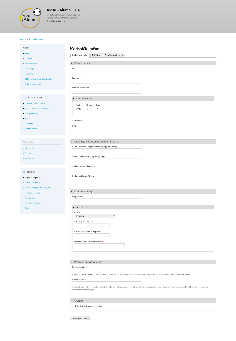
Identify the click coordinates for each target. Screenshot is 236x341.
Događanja (29, 74)
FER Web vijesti (31, 64)
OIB (74, 126)
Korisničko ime (79, 267)
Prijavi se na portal (32, 177)
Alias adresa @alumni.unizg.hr (37, 188)
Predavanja (29, 69)
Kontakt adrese (31, 129)
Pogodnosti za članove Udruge (37, 108)
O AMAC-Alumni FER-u (35, 103)
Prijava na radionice (33, 84)
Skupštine (29, 124)
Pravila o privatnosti (33, 203)
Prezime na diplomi (80, 88)
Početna (22, 39)
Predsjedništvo (31, 113)
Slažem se (205, 337)
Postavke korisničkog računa (88, 262)
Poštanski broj (80, 241)
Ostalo (27, 208)
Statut (27, 118)
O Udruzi (28, 59)
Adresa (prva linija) (83, 222)
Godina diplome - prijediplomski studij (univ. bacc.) (94, 146)
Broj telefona (77, 196)
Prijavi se (96, 55)
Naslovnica (29, 148)
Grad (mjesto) (96, 241)
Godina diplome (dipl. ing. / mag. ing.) (88, 156)
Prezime (76, 78)
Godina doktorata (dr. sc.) (83, 176)
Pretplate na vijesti (32, 193)
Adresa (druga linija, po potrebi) (88, 231)
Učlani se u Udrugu (32, 183)
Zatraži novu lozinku (114, 55)
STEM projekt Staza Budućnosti (38, 79)
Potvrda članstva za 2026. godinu (88, 306)
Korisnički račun (36, 39)
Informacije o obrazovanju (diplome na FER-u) (96, 141)
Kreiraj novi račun (79, 54)
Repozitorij (29, 158)
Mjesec (90, 105)
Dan (98, 105)
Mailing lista (30, 198)
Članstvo (78, 301)
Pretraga (28, 153)
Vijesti (27, 53)
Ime (74, 68)
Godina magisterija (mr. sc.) (84, 166)
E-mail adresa (79, 279)
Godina (80, 105)
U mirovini (79, 121)
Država (77, 212)
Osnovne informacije (84, 63)
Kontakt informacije (83, 191)
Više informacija (40, 338)
